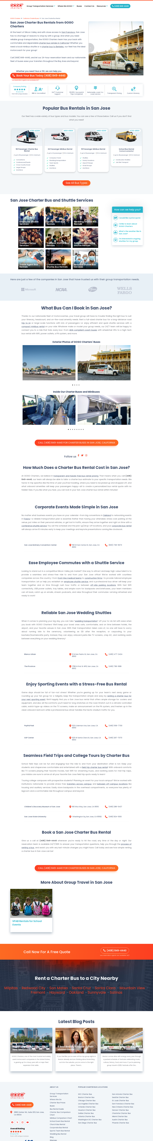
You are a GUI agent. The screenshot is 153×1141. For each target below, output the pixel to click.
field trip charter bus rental (95, 767)
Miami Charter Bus (119, 1116)
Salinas (116, 992)
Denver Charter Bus (120, 1110)
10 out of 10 (19, 92)
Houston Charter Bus (86, 1110)
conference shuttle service (34, 525)
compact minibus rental (33, 326)
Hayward (57, 992)
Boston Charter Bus (86, 1097)
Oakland (107, 515)
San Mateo (59, 988)
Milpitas (11, 988)
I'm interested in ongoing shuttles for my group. (129, 239)
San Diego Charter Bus (87, 1123)
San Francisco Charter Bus (123, 1103)
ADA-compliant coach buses (83, 330)
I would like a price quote (129, 218)
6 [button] (80, 430)
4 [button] (80, 386)
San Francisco (68, 32)
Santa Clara (106, 988)
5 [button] (77, 430)
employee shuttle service (76, 581)
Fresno (27, 518)
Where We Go (55, 1099)
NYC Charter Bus (85, 1094)
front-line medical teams (70, 578)
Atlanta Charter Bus (86, 1116)
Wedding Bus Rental (58, 1134)
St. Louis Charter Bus (120, 1100)
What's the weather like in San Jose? (130, 232)
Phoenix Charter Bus (120, 1123)
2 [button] (75, 386)
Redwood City (34, 988)
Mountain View (132, 988)
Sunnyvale (97, 992)
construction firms (93, 578)
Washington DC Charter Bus (89, 1119)
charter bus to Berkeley (53, 46)
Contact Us (89, 6)
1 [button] (73, 386)
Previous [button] (25, 364)
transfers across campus (79, 784)
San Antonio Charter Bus (122, 1094)
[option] (26, 151)
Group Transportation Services (59, 1095)
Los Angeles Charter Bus (88, 1103)
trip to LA (26, 323)
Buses (79, 6)
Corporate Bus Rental (59, 1127)
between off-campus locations (112, 784)
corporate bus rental (121, 525)
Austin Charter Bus (120, 1119)
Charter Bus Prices (57, 1102)
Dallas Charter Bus (86, 1113)
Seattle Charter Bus (120, 1097)
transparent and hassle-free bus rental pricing (75, 476)
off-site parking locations (103, 585)
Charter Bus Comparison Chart (60, 1113)
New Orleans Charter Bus (122, 1107)
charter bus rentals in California (54, 43)
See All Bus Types (76, 183)
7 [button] (82, 430)
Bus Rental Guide (57, 1109)
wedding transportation (86, 621)
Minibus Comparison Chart (61, 1118)
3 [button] (77, 386)
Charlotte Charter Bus (121, 1113)
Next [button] (128, 364)
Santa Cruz (82, 988)
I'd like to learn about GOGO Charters (128, 225)
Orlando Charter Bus (86, 1107)
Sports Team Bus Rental (60, 1131)
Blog (51, 1137)
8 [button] (84, 430)
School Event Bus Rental (60, 1121)
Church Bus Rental (57, 1124)
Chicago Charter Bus (86, 1100)
